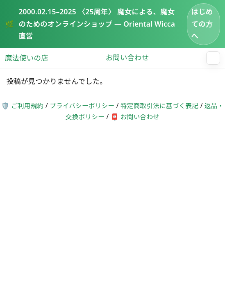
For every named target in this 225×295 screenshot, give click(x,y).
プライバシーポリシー (82, 105)
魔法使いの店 (26, 58)
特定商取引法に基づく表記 (159, 105)
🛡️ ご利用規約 (22, 105)
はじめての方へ (202, 24)
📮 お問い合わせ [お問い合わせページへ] (135, 116)
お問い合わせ (127, 58)
